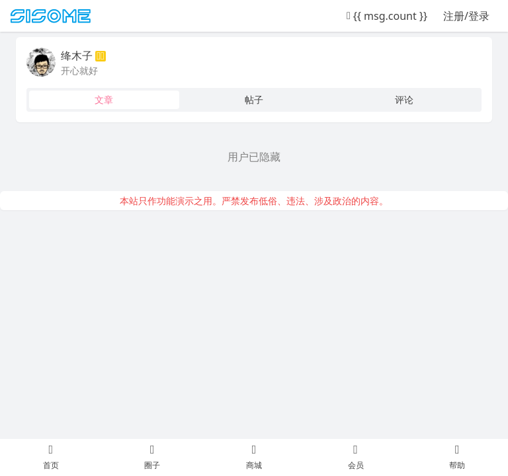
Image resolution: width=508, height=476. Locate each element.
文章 (104, 99)
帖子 (254, 99)
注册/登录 (466, 16)
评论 (404, 99)
